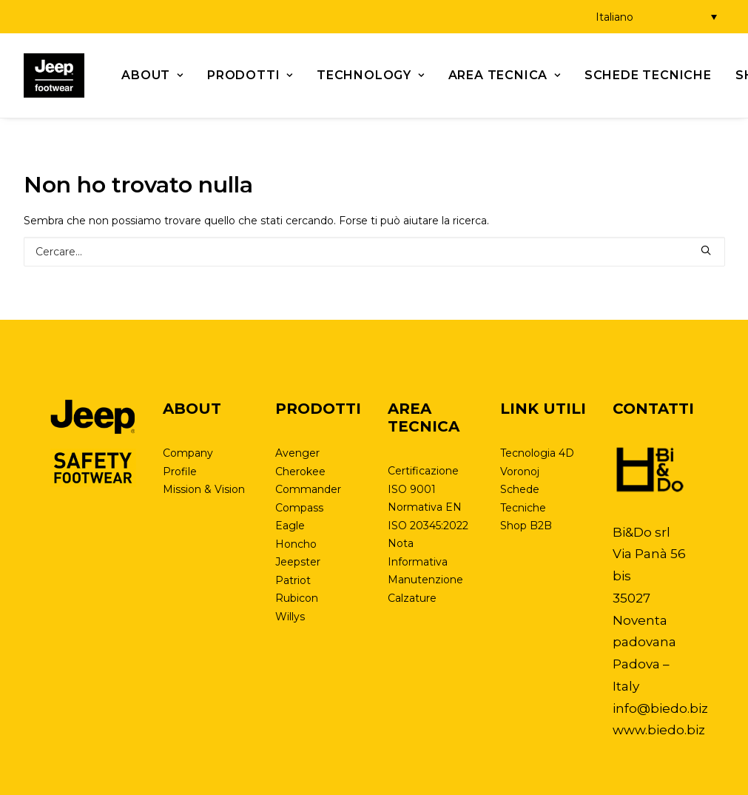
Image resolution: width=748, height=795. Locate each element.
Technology (371, 75)
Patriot (293, 580)
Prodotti (250, 75)
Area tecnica (504, 75)
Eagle (290, 525)
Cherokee (300, 471)
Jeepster (297, 561)
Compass (299, 507)
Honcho (296, 544)
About (152, 75)
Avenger (297, 453)
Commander (308, 489)
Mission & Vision (204, 489)
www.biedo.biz (659, 729)
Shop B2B (526, 525)
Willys (290, 616)
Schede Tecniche (648, 75)
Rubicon (296, 598)
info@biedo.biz (660, 708)
